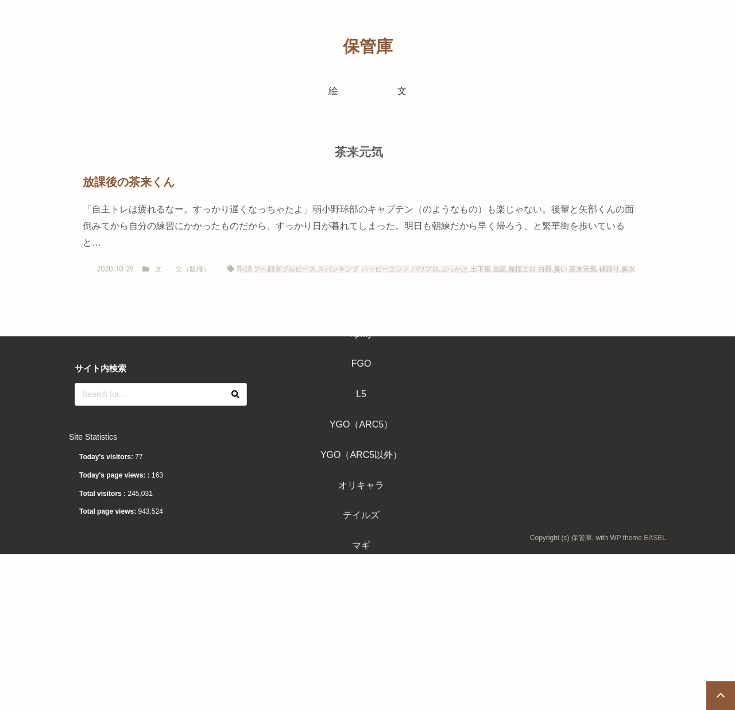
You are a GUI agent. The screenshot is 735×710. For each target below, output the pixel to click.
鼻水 (628, 269)
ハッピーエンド (385, 269)
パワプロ (425, 269)
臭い (560, 269)
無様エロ (522, 269)
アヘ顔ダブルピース (285, 269)
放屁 (499, 269)
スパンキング (338, 269)
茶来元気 (583, 269)
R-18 (244, 269)
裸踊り (609, 269)
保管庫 (368, 46)
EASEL (655, 538)
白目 (545, 269)
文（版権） (193, 269)
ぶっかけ (454, 269)
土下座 (480, 269)
